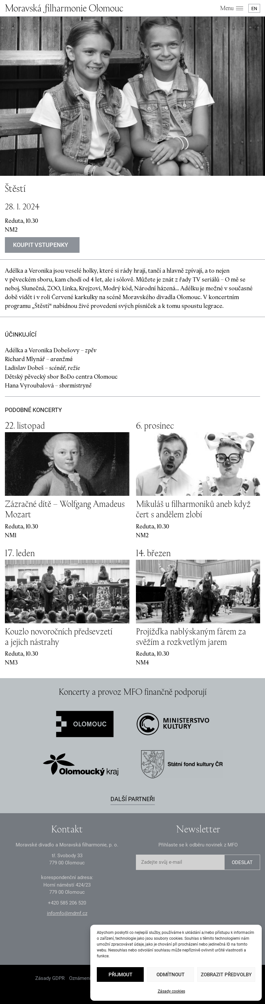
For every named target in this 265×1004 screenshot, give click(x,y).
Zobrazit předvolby (226, 975)
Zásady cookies (171, 991)
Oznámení (80, 978)
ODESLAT (242, 862)
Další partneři (132, 799)
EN (254, 8)
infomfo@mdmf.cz (67, 913)
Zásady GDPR (50, 978)
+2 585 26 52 (67, 903)
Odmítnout (170, 975)
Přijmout (120, 975)
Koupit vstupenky (40, 244)
